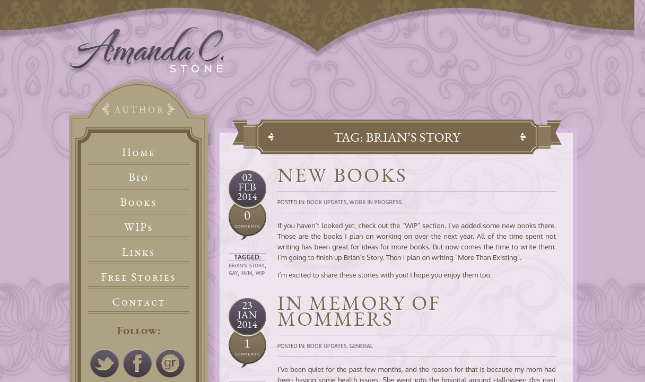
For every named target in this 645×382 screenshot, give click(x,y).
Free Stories (139, 277)
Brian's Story (247, 265)
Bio (139, 177)
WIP (260, 273)
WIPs (138, 227)
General (361, 346)
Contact (138, 301)
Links (138, 252)
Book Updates (326, 202)
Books (138, 202)
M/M (246, 273)
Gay (233, 273)
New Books (342, 175)
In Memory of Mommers (359, 311)
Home (138, 152)
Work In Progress (375, 202)
